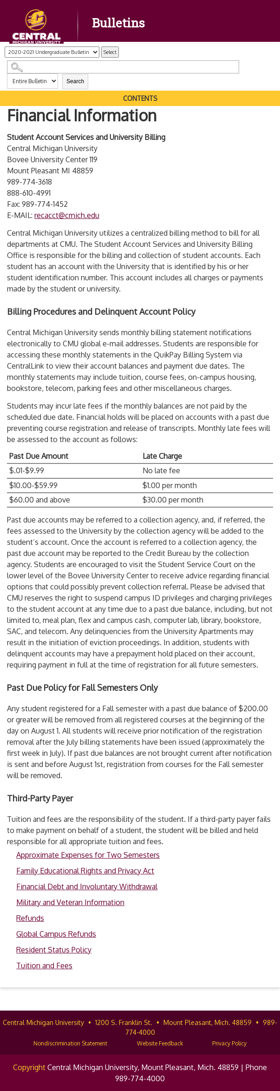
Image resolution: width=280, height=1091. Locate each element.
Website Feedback (160, 1043)
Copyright (29, 1067)
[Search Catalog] (123, 66)
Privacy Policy (229, 1043)
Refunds (30, 918)
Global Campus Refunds (56, 934)
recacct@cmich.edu (66, 215)
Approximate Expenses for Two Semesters (88, 855)
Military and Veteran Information (70, 902)
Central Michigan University (43, 1022)
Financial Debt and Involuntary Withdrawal (86, 886)
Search (75, 81)
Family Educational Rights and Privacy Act (85, 870)
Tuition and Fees (44, 965)
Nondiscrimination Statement (70, 1043)
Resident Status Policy (53, 949)
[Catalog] (52, 52)
